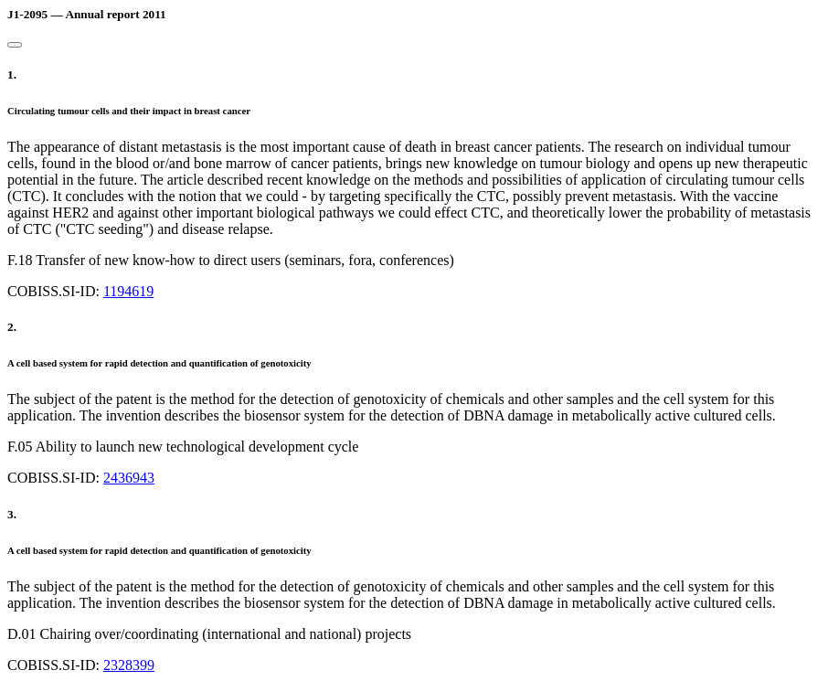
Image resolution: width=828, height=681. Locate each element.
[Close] (14, 45)
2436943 (128, 477)
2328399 (128, 665)
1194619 (128, 291)
